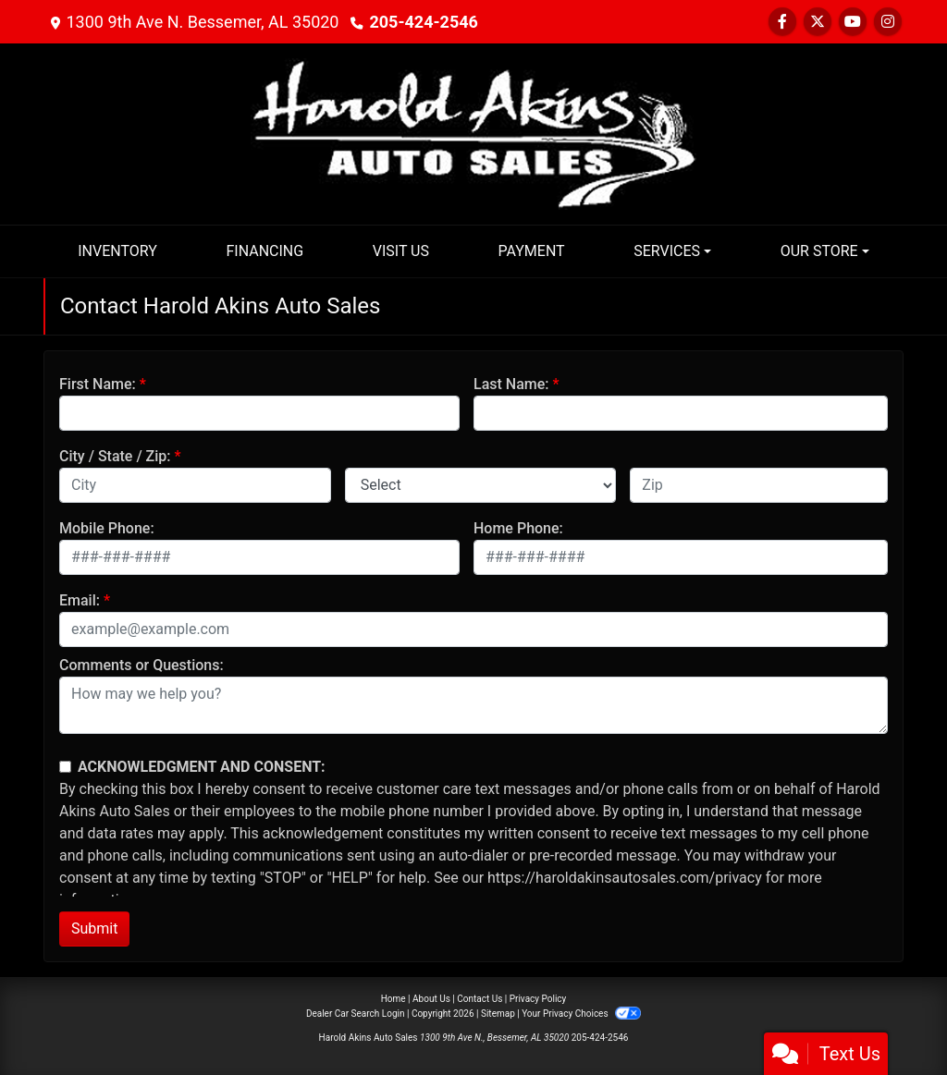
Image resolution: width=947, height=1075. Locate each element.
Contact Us (479, 999)
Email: (79, 600)
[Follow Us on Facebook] (782, 21)
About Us (431, 999)
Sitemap (498, 1013)
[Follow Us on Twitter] (817, 21)
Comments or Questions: (141, 665)
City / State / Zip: (115, 456)
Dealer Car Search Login (355, 1013)
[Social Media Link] (888, 21)
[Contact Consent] (65, 767)
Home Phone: (518, 528)
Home (393, 999)
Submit (94, 928)
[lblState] (481, 485)
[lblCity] (195, 485)
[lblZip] (759, 485)
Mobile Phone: (106, 528)
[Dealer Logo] (473, 132)
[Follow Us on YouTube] (853, 21)
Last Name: (511, 384)
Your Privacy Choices (581, 1013)
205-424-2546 (423, 21)
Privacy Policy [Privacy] (538, 999)
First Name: (97, 384)
